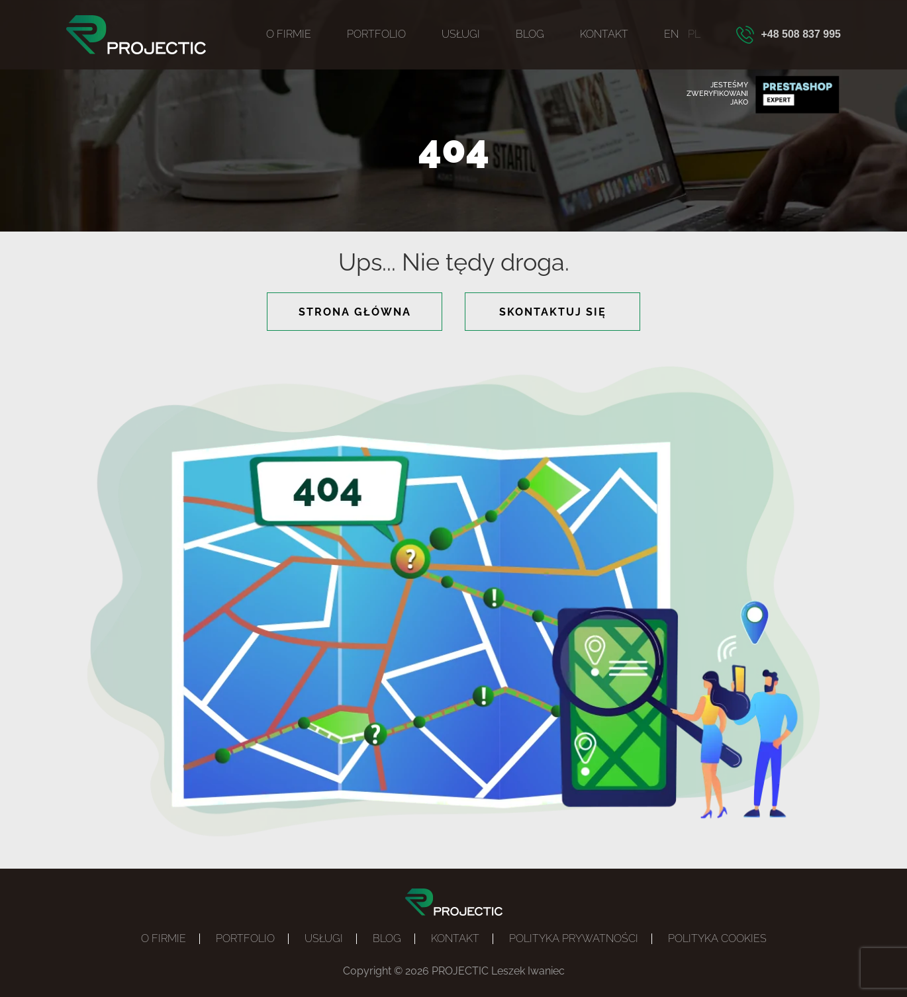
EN (671, 34)
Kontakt (604, 34)
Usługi (461, 34)
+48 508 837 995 (801, 34)
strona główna (355, 312)
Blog (530, 34)
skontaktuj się (552, 312)
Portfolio (376, 34)
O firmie (288, 34)
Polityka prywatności (573, 938)
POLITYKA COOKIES (717, 938)
